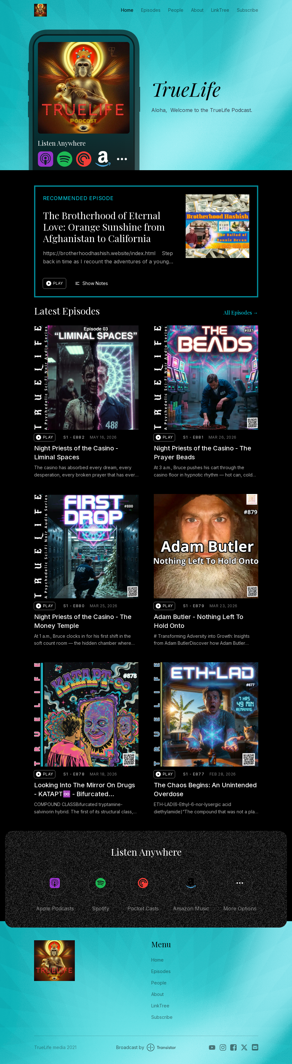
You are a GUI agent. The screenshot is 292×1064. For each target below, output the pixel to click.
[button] (54, 283)
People (175, 10)
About (197, 10)
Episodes (150, 10)
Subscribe (247, 10)
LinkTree (220, 10)
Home (127, 10)
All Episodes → (241, 312)
